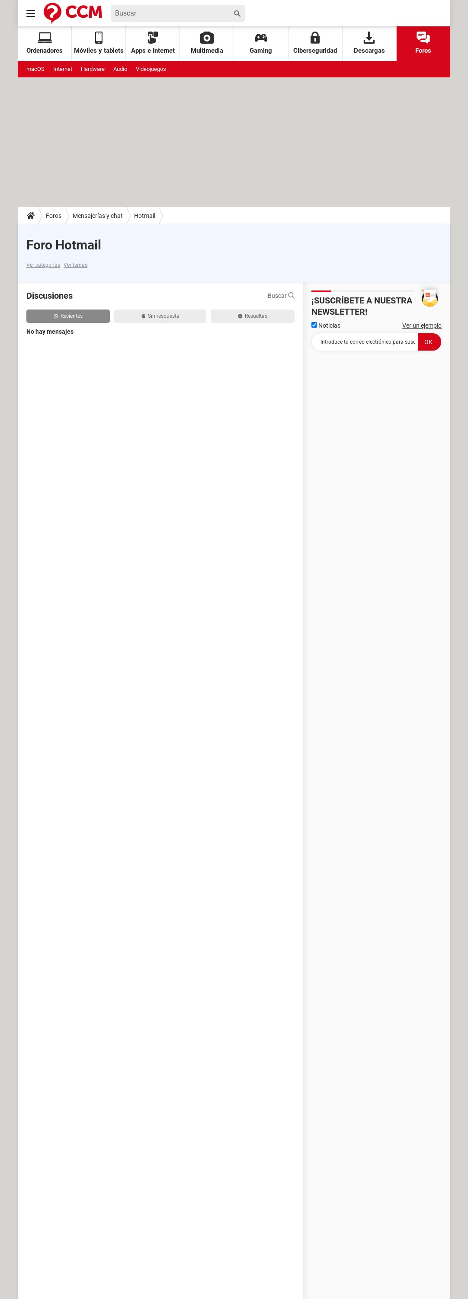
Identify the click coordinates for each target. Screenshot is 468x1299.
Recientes (68, 316)
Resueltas (252, 316)
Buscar (281, 295)
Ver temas (75, 265)
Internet (62, 69)
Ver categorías (43, 265)
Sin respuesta (160, 316)
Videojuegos (151, 69)
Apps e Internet (153, 43)
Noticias (325, 325)
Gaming (261, 43)
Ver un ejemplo (422, 325)
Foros (423, 43)
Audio (120, 69)
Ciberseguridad (315, 43)
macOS (35, 69)
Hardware (93, 69)
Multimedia (207, 43)
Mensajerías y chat (98, 215)
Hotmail (144, 215)
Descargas (369, 43)
